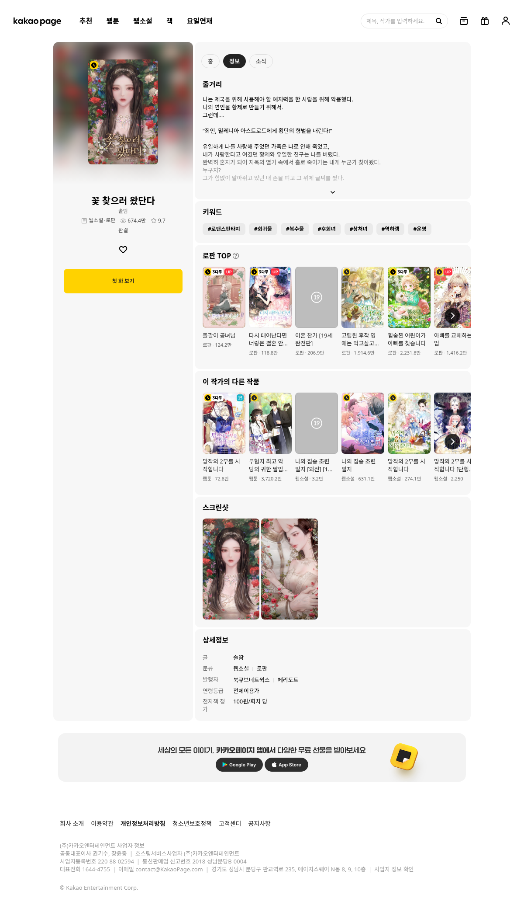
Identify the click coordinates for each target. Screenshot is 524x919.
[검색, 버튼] (438, 21)
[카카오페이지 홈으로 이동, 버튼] (37, 21)
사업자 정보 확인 (394, 869)
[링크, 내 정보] (505, 21)
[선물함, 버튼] (484, 21)
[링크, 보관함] (463, 21)
